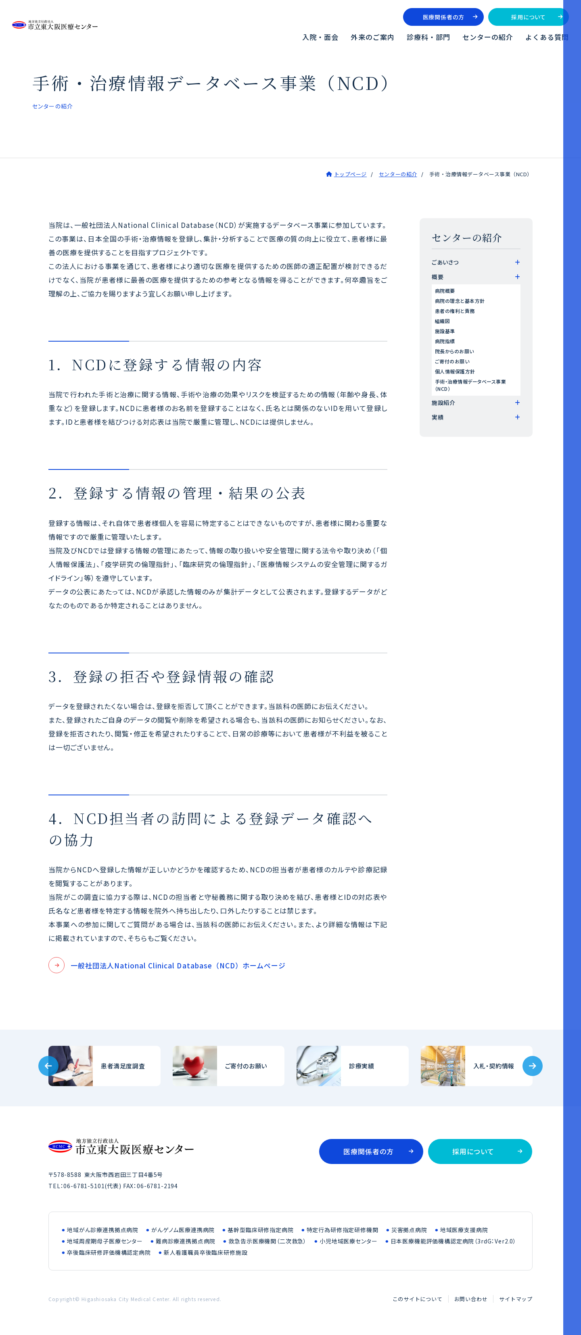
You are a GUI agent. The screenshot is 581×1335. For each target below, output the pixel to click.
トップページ (350, 174)
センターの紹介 (487, 37)
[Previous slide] (48, 1066)
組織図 (442, 320)
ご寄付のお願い (452, 361)
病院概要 (445, 290)
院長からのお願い (454, 351)
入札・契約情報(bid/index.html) (477, 1066)
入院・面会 (320, 37)
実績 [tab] (437, 417)
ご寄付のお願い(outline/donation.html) (229, 1066)
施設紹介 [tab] (443, 402)
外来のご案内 (372, 37)
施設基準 (445, 330)
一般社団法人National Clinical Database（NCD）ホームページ (178, 965)
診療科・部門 (428, 37)
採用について (528, 17)
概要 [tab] (437, 277)
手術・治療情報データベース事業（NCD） (470, 385)
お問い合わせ (471, 1299)
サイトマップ (516, 1299)
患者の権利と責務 (455, 310)
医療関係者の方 (443, 17)
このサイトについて (418, 1299)
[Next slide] (532, 1066)
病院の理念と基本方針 (460, 300)
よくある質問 (547, 37)
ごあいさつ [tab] (445, 262)
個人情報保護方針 (455, 371)
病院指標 (445, 341)
